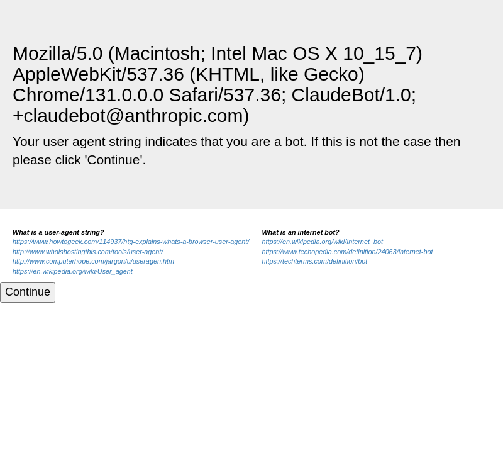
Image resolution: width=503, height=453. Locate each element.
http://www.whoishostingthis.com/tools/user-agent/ (88, 251)
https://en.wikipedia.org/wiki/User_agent (73, 271)
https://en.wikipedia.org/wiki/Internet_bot (322, 241)
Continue (27, 292)
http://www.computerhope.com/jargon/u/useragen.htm (93, 261)
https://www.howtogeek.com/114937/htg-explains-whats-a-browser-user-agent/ (131, 241)
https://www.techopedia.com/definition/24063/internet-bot (347, 251)
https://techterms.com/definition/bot (314, 261)
